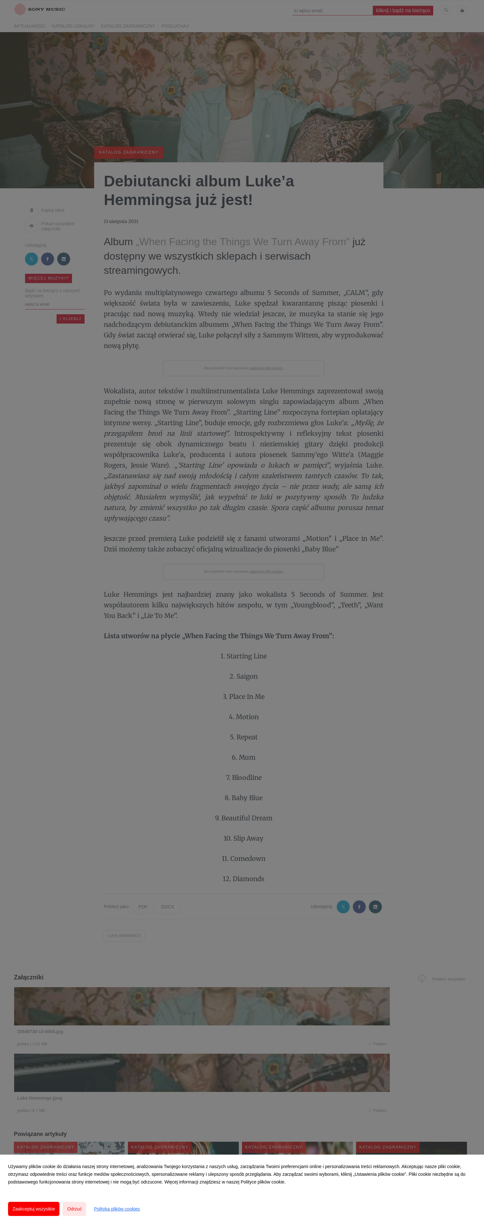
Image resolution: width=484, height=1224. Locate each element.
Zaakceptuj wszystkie (34, 1208)
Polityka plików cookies (117, 1208)
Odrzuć (74, 1208)
